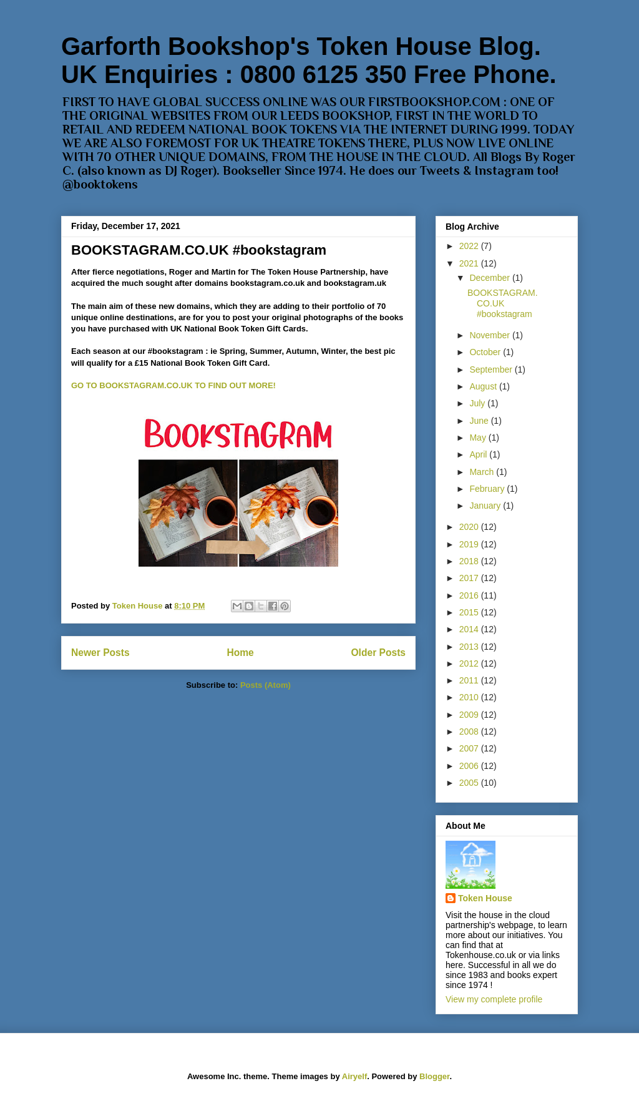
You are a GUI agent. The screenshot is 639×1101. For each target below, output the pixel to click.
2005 (470, 783)
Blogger (434, 1076)
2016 (470, 595)
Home (240, 652)
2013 (470, 647)
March (482, 472)
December (490, 278)
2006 (470, 766)
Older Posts (378, 652)
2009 (470, 715)
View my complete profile (494, 999)
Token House (485, 898)
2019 (470, 544)
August (484, 386)
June (479, 421)
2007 (470, 748)
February (488, 489)
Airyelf (354, 1076)
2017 (470, 578)
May (478, 438)
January (486, 506)
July (478, 403)
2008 (470, 731)
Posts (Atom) (265, 685)
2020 (470, 527)
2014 (470, 629)
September (491, 369)
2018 (470, 561)
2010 (470, 697)
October (486, 352)
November (490, 335)
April (479, 454)
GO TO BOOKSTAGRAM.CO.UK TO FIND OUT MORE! (173, 385)
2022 (470, 246)
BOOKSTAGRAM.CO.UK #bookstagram (198, 250)
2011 (470, 680)
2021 (470, 263)
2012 (470, 663)
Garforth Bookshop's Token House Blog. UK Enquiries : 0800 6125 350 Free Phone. (309, 60)
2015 (470, 612)
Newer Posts (100, 652)
